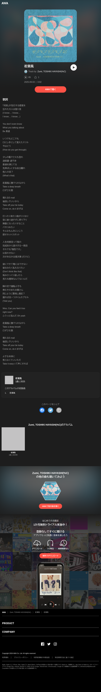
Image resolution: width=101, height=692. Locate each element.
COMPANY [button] (8, 631)
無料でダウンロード (50, 556)
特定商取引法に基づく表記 (64, 657)
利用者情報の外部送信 (42, 657)
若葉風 (18, 378)
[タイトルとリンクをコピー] (59, 410)
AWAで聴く (50, 89)
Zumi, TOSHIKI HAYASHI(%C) (51, 71)
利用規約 (5, 657)
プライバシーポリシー (21, 657)
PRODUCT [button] (8, 623)
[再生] (73, 67)
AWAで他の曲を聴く (50, 506)
